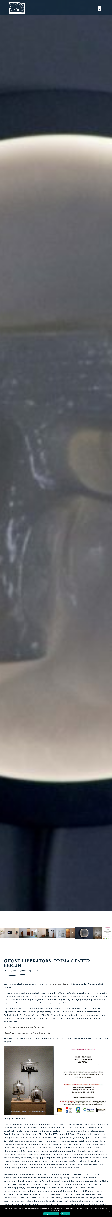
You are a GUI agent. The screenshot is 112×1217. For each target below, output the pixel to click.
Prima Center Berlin (58, 984)
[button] (99, 8)
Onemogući (65, 1214)
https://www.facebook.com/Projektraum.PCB (27, 1033)
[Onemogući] (109, 1211)
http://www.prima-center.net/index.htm (24, 1027)
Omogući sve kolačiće (51, 1214)
